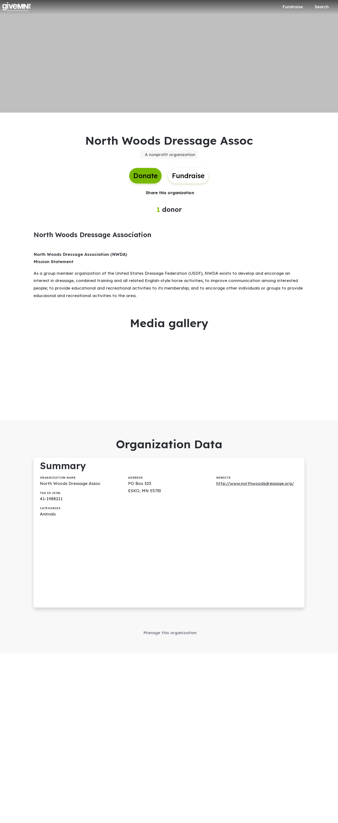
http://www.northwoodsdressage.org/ (255, 483)
